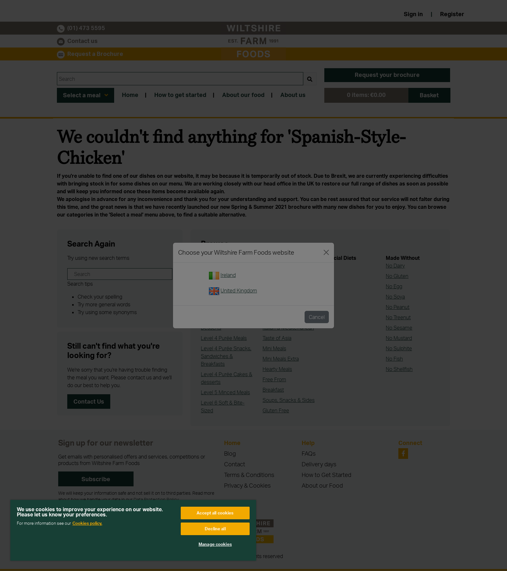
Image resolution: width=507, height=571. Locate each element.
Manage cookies (215, 544)
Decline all (215, 528)
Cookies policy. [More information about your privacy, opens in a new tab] (87, 523)
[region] (133, 530)
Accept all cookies (215, 512)
